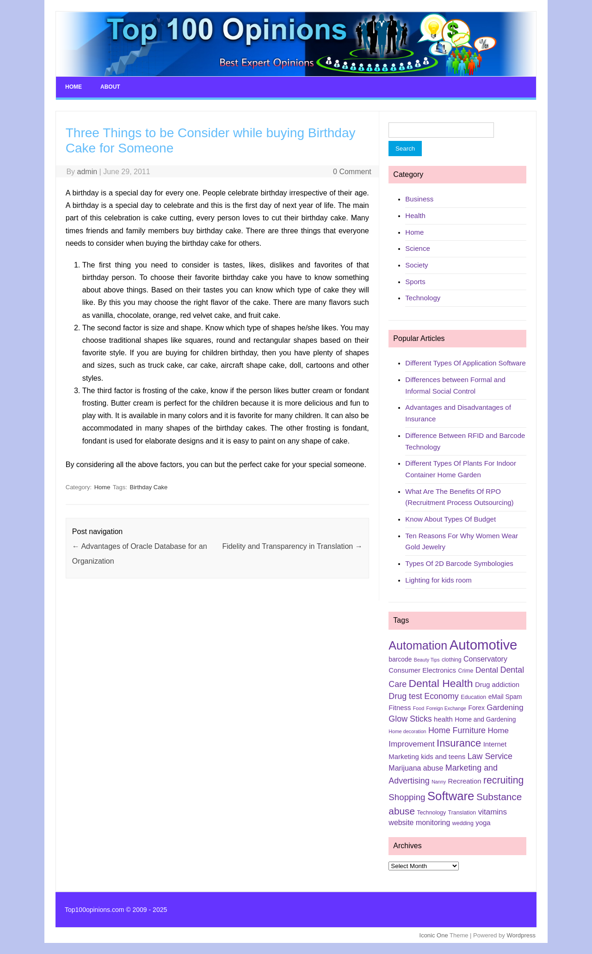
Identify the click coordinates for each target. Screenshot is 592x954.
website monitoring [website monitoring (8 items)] (419, 822)
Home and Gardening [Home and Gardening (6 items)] (485, 719)
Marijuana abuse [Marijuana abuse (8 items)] (415, 768)
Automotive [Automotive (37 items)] (484, 644)
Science (417, 248)
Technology (422, 298)
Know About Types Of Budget (450, 519)
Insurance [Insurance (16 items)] (459, 743)
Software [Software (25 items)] (451, 796)
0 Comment (352, 172)
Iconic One (433, 935)
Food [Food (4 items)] (418, 708)
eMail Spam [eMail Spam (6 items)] (505, 696)
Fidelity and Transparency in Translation (292, 546)
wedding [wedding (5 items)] (463, 823)
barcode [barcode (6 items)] (400, 659)
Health (415, 215)
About (110, 87)
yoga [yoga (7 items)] (482, 822)
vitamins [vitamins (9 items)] (492, 812)
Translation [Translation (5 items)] (462, 812)
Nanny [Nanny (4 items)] (439, 781)
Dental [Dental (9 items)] (486, 670)
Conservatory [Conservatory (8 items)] (485, 659)
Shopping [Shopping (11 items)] (406, 797)
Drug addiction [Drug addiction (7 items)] (497, 684)
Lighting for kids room (438, 580)
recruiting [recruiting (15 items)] (503, 780)
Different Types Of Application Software (465, 363)
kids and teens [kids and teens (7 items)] (443, 756)
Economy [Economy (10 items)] (441, 696)
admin (87, 172)
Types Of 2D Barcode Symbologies (459, 563)
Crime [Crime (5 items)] (465, 671)
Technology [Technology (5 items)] (431, 812)
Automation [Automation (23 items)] (417, 645)
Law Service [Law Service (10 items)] (490, 756)
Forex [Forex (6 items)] (477, 707)
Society (416, 265)
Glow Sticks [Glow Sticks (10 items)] (410, 718)
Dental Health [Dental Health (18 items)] (441, 683)
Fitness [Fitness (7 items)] (399, 707)
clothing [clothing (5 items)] (452, 659)
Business (419, 199)
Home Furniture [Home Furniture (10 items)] (457, 730)
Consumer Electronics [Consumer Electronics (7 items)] (422, 670)
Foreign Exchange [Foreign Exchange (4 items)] (446, 708)
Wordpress (521, 935)
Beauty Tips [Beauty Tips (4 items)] (427, 659)
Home (73, 87)
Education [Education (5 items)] (473, 697)
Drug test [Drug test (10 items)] (405, 696)
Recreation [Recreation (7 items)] (464, 781)
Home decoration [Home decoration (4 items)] (407, 731)
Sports (415, 282)
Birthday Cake (149, 487)
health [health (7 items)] (443, 719)
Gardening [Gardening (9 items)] (505, 707)
